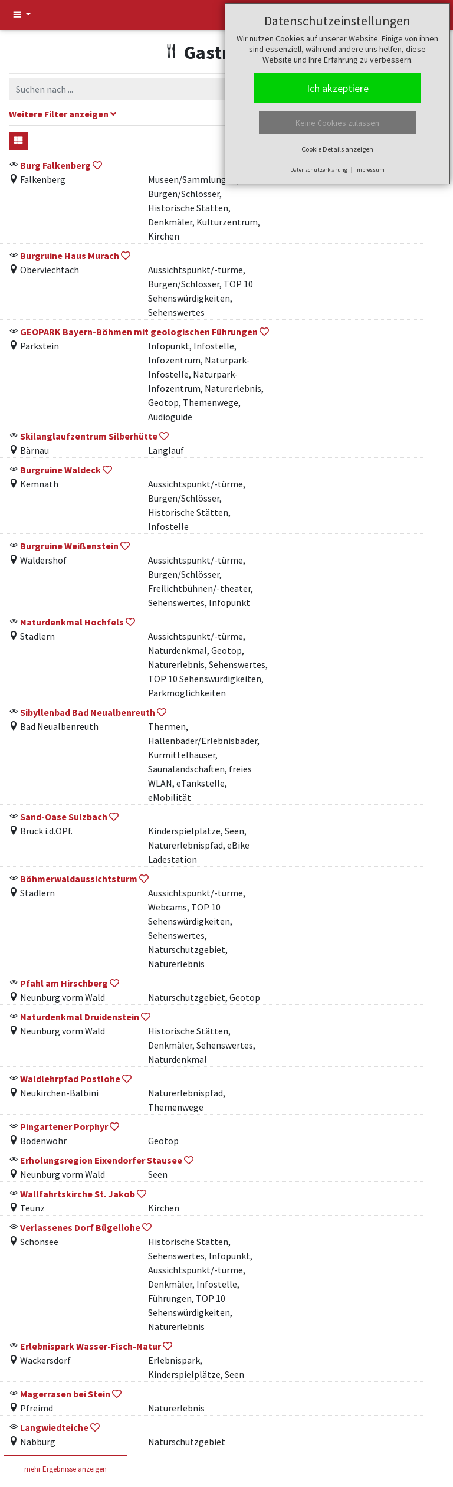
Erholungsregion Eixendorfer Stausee (101, 1160)
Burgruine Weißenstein (69, 546)
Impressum (370, 169)
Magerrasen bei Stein (65, 1394)
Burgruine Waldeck (60, 470)
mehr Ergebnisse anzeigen (65, 1469)
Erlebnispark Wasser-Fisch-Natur (90, 1346)
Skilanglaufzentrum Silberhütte (88, 436)
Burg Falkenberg (56, 165)
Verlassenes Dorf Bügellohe (80, 1227)
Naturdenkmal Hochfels (72, 622)
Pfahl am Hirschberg (64, 983)
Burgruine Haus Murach (69, 255)
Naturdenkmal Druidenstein (79, 1017)
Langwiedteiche (54, 1427)
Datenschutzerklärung (318, 169)
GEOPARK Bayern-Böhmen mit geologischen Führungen (139, 332)
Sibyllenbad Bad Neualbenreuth (87, 712)
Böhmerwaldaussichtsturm (78, 879)
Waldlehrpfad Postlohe (70, 1079)
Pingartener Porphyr (64, 1126)
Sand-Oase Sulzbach (63, 817)
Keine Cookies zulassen (337, 122)
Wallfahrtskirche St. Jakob (77, 1194)
